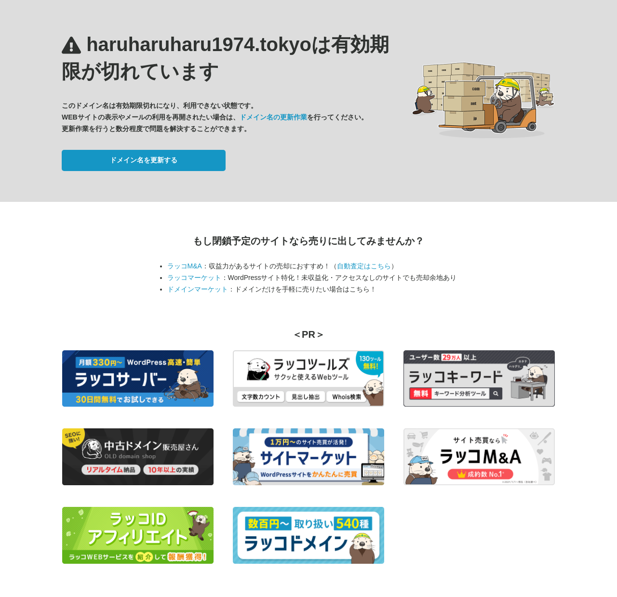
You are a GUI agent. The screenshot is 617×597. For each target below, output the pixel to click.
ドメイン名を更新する (143, 160)
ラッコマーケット (194, 277)
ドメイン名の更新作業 (273, 117)
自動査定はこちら (364, 266)
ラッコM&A (184, 266)
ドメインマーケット (197, 289)
